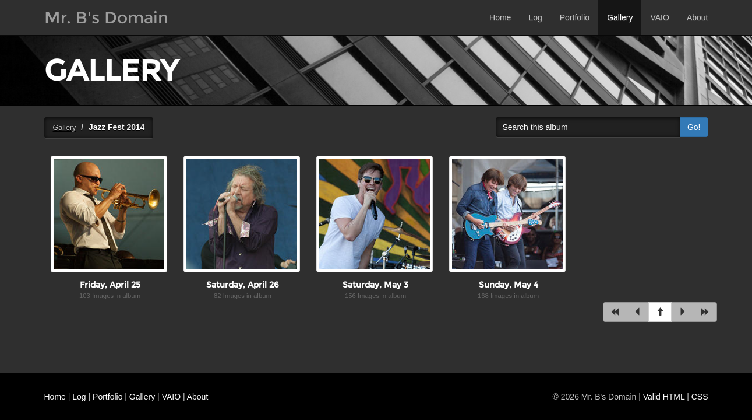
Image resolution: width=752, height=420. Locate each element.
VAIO (659, 17)
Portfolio (574, 17)
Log (535, 17)
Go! (694, 127)
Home (500, 17)
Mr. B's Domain (106, 17)
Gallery (620, 17)
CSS (699, 396)
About (697, 17)
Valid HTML (664, 396)
